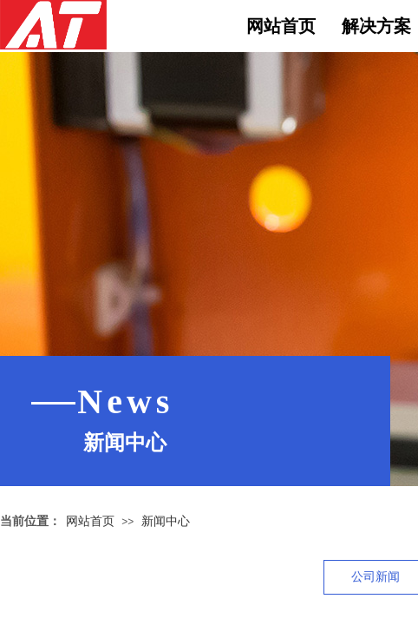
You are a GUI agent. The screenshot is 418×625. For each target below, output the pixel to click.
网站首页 (281, 26)
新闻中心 (165, 521)
